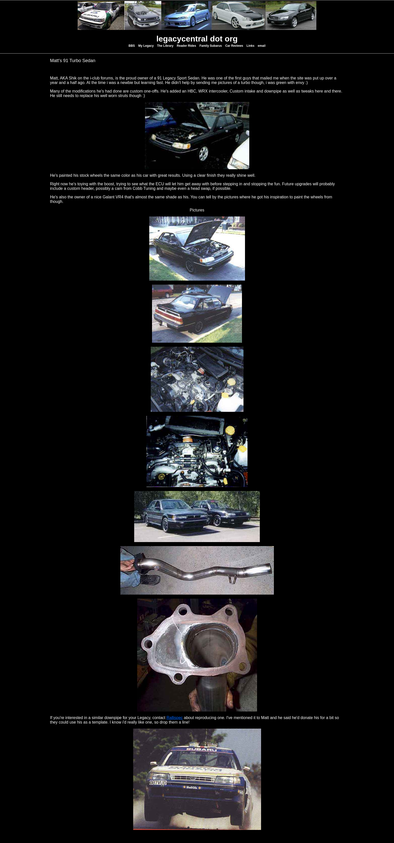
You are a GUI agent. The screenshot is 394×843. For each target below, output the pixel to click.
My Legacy (146, 46)
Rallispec (174, 718)
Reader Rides (186, 46)
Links (250, 46)
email (262, 46)
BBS (132, 46)
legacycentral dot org (197, 38)
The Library (165, 46)
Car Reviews (234, 46)
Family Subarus (211, 46)
